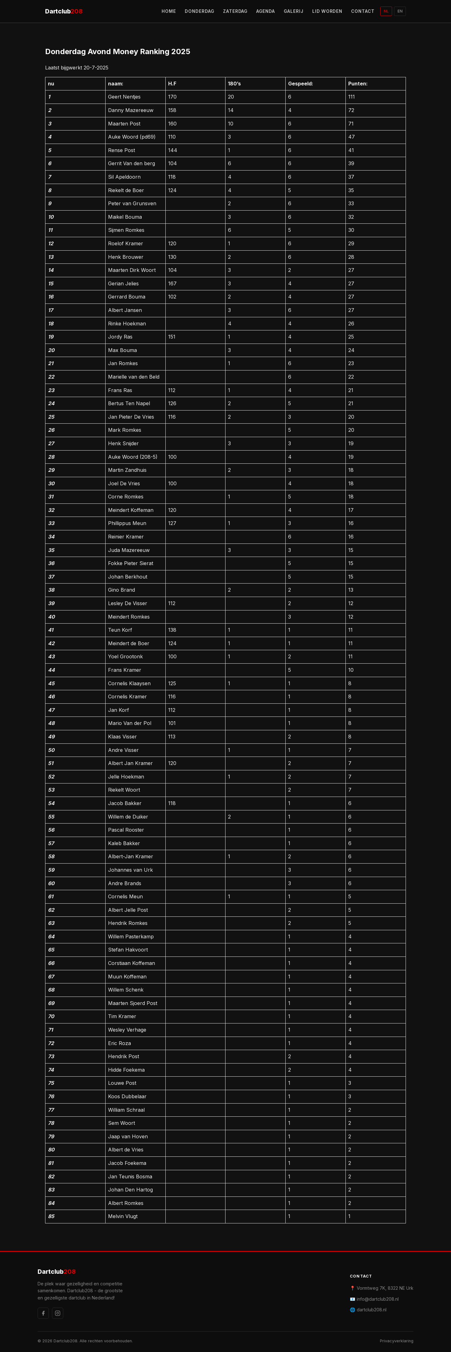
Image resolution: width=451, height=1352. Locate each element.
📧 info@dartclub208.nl (374, 1299)
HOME (169, 11)
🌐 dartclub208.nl (368, 1309)
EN (399, 11)
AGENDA (265, 11)
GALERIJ (293, 11)
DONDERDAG (199, 11)
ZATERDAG (235, 11)
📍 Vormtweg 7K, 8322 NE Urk (381, 1288)
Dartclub (64, 11)
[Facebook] (43, 1313)
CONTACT (363, 11)
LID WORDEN (327, 11)
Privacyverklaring (396, 1341)
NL (386, 11)
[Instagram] (57, 1313)
